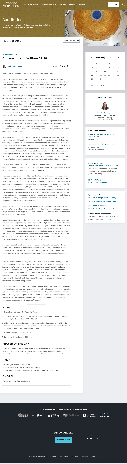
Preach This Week (30, 5)
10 (101, 67)
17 (101, 71)
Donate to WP (63, 439)
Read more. (106, 219)
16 (96, 71)
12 (109, 67)
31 (101, 79)
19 (109, 71)
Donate (114, 4)
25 (105, 75)
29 (92, 79)
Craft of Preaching (48, 5)
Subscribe (52, 456)
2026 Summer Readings (97, 205)
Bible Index (62, 5)
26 (109, 75)
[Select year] (112, 57)
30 (96, 79)
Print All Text (94, 180)
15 (92, 71)
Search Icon (123, 4)
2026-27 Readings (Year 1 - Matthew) (103, 209)
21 (118, 71)
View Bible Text (9, 55)
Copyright (64, 456)
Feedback (96, 456)
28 (118, 75)
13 (113, 67)
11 (105, 67)
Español (85, 456)
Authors (75, 456)
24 (101, 75)
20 (113, 71)
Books (81, 5)
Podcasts (72, 5)
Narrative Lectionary (70, 41)
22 (92, 75)
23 (96, 75)
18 (105, 71)
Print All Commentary (98, 182)
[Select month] (101, 57)
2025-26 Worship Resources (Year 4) (103, 201)
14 (118, 67)
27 (113, 75)
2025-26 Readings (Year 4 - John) (102, 198)
